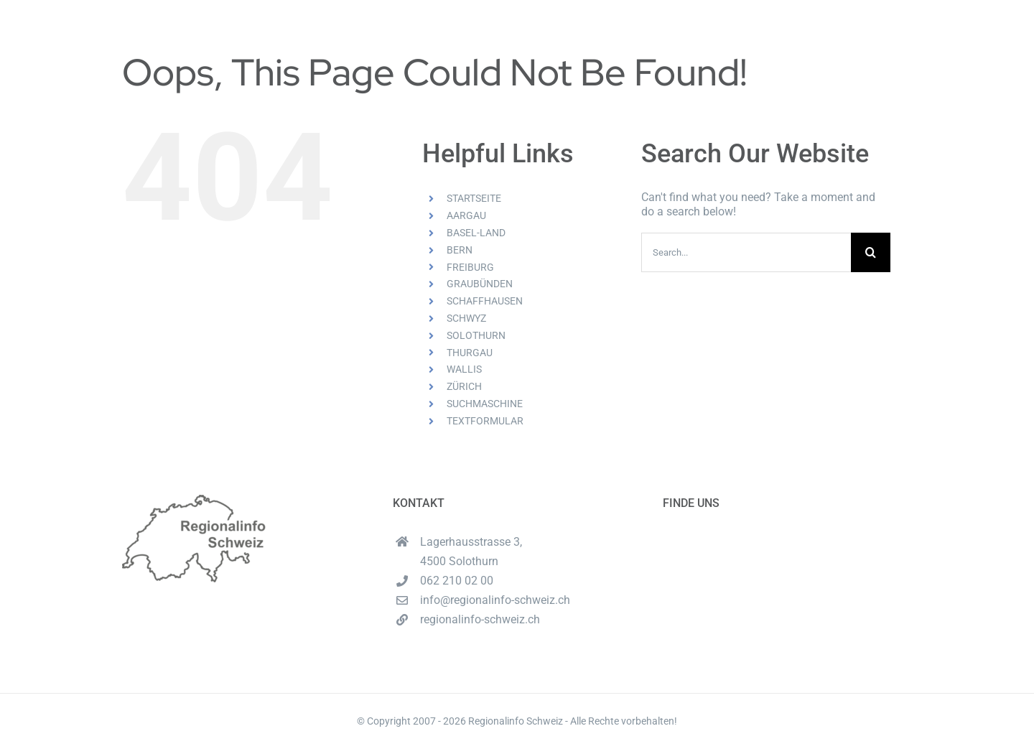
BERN (459, 250)
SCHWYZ (466, 318)
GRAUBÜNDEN (480, 283)
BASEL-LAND (476, 232)
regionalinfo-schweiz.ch (480, 619)
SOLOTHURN (476, 335)
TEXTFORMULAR (485, 421)
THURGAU (470, 352)
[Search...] (746, 252)
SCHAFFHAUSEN (485, 301)
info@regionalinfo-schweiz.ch (495, 600)
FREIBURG (470, 267)
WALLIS (464, 369)
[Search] (870, 252)
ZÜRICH (464, 386)
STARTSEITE (474, 198)
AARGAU (466, 215)
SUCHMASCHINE (485, 403)
